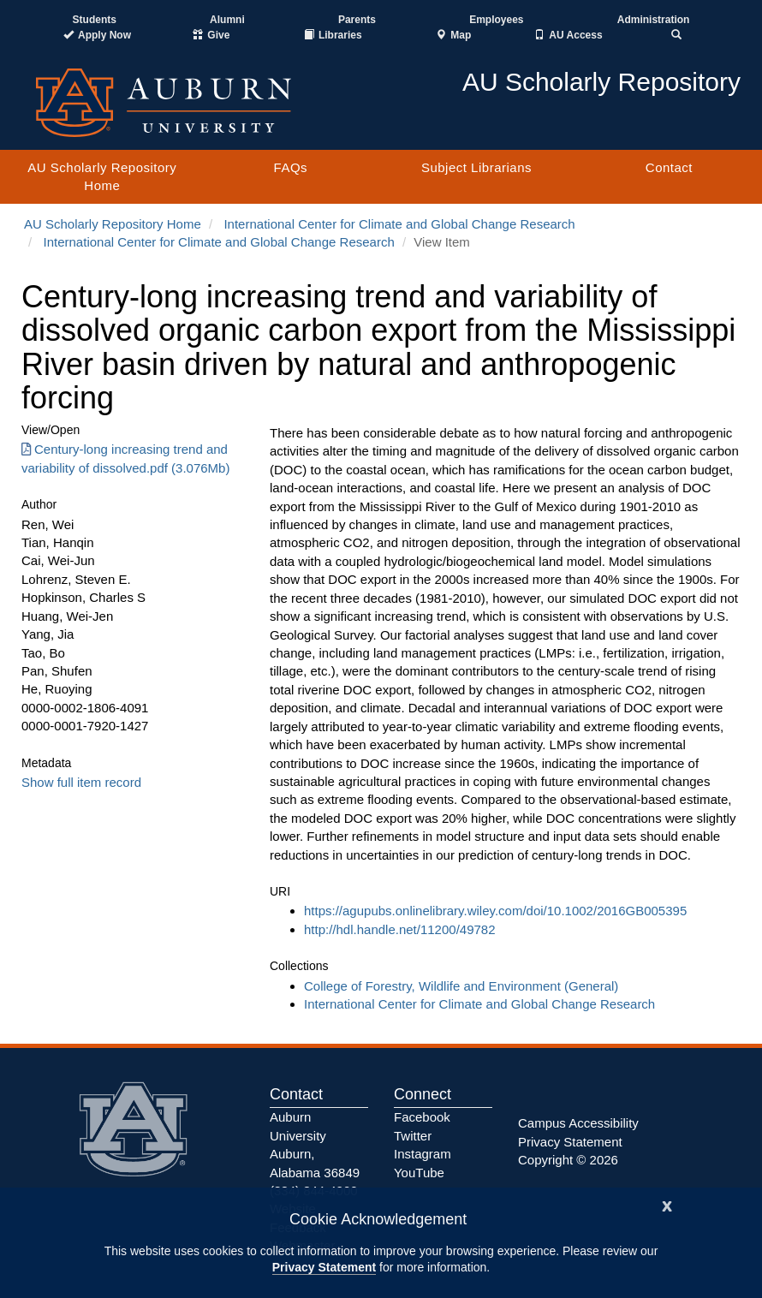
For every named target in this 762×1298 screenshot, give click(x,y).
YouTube (419, 1172)
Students (94, 20)
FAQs (291, 167)
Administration (653, 20)
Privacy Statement (324, 1267)
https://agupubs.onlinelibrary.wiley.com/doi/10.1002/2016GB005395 (495, 910)
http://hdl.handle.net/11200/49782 (400, 929)
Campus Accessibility (578, 1123)
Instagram (422, 1153)
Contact (669, 167)
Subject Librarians (476, 167)
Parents (357, 20)
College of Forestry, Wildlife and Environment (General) (461, 986)
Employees (496, 20)
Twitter (413, 1135)
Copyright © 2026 (568, 1159)
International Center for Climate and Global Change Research (398, 224)
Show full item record (81, 782)
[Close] (667, 1204)
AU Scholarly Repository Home (101, 176)
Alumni (227, 20)
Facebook (422, 1117)
